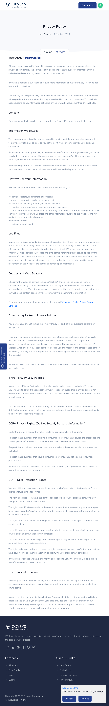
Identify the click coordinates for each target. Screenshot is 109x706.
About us (11, 665)
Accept (69, 698)
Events (10, 679)
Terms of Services (66, 675)
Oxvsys (48, 52)
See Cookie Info (70, 688)
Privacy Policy (64, 679)
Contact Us (87, 5)
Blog (9, 675)
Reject (85, 698)
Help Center (64, 665)
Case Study (12, 670)
